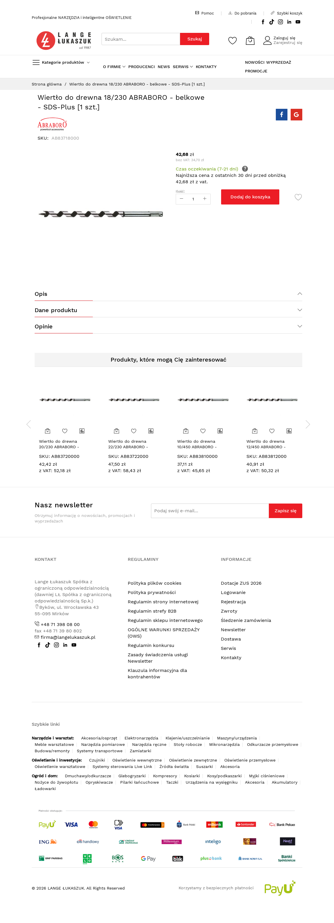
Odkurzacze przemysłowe (272, 744)
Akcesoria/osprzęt (99, 738)
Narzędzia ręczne (149, 744)
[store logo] (64, 40)
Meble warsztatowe (54, 744)
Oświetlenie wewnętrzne (137, 760)
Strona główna (47, 84)
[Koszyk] (250, 40)
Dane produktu (56, 310)
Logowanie (233, 592)
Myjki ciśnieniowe (267, 775)
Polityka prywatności (152, 592)
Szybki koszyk (286, 13)
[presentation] (29, 424)
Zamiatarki (140, 750)
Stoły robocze (188, 744)
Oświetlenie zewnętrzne (193, 760)
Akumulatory (284, 782)
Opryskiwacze (99, 782)
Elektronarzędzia (141, 738)
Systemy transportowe (99, 750)
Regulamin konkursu (151, 645)
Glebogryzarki (132, 775)
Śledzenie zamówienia (246, 620)
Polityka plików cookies (154, 583)
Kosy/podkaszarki (224, 775)
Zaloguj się (284, 37)
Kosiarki (192, 775)
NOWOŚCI (254, 62)
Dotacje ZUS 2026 (241, 583)
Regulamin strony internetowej (163, 601)
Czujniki (97, 760)
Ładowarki (45, 788)
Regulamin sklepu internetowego (165, 620)
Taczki (172, 782)
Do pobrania (242, 13)
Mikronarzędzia (224, 744)
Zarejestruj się (287, 42)
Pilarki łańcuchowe (139, 782)
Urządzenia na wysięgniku (212, 782)
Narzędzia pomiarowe (103, 744)
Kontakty (231, 657)
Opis (41, 293)
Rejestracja (233, 601)
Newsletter (233, 629)
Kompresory (165, 775)
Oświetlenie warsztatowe (60, 766)
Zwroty (229, 611)
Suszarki (204, 766)
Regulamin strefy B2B (152, 611)
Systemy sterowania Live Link (122, 766)
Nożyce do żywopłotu (56, 782)
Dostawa (231, 639)
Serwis (228, 648)
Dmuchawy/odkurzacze (88, 775)
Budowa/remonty (52, 750)
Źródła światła (174, 766)
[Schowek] (232, 40)
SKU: (44, 456)
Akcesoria (230, 766)
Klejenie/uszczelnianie (188, 738)
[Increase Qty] (205, 199)
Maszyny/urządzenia (237, 738)
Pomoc (204, 13)
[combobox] (141, 39)
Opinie (44, 326)
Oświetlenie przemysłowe (250, 760)
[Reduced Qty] (181, 199)
